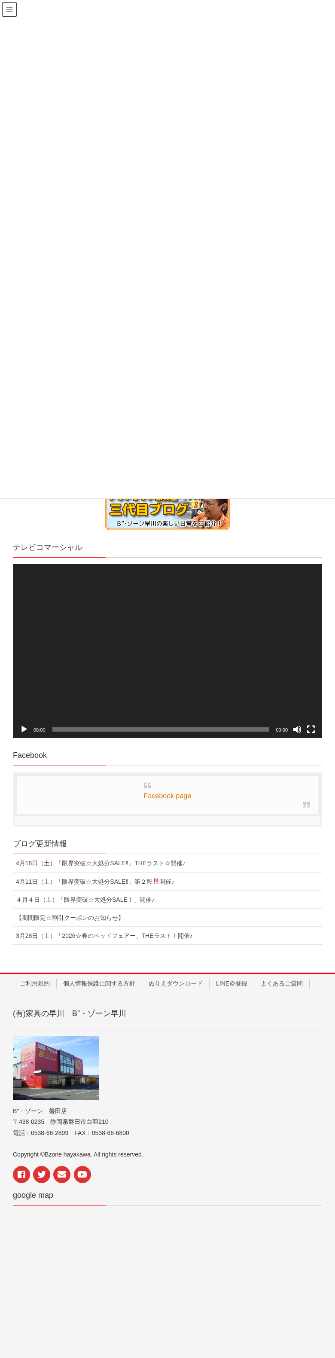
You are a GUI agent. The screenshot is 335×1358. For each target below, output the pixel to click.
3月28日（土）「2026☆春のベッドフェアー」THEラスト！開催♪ (104, 935)
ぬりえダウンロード (176, 983)
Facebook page (167, 796)
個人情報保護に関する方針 (99, 983)
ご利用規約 (35, 983)
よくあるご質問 (282, 983)
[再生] (24, 729)
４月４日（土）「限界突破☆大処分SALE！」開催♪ (85, 899)
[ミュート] (297, 729)
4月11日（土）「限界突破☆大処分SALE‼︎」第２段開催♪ (95, 881)
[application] (167, 651)
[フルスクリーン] (311, 729)
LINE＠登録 (231, 983)
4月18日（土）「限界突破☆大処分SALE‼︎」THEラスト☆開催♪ (101, 863)
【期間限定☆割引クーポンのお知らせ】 (70, 917)
